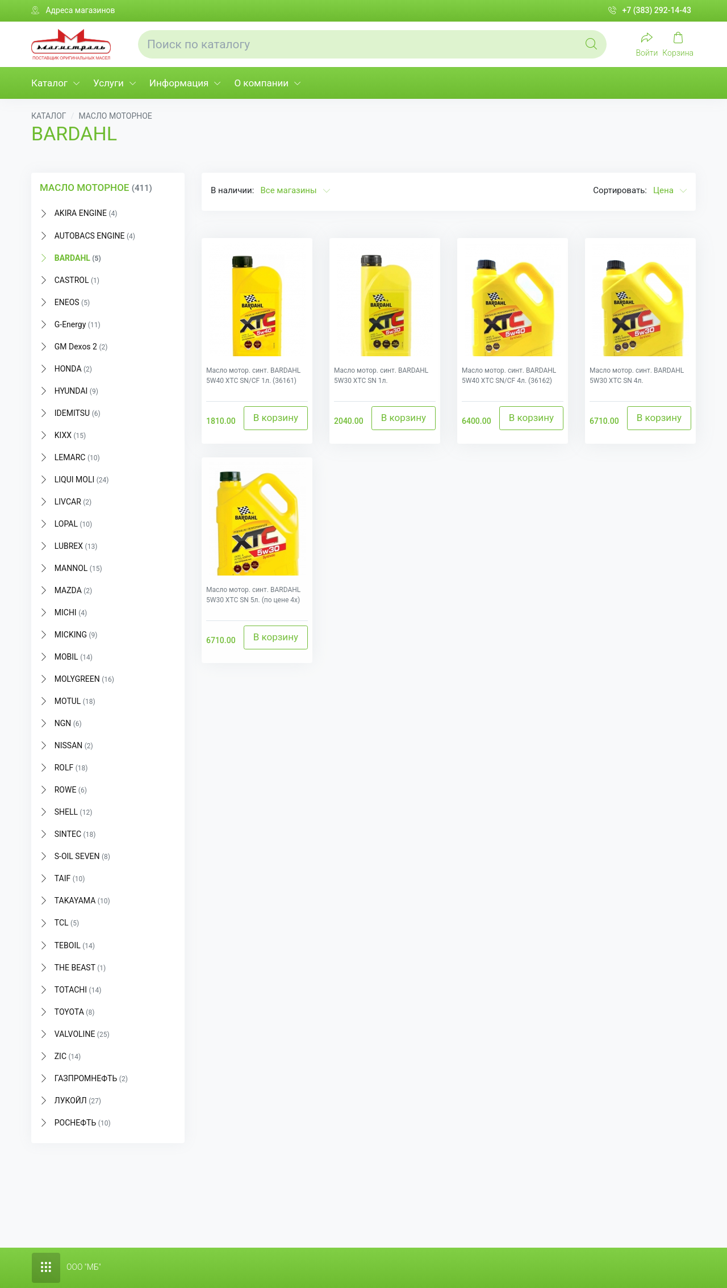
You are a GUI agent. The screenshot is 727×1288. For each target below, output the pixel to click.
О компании (261, 83)
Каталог (49, 83)
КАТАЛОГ (48, 115)
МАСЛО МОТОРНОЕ (115, 115)
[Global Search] (591, 44)
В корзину (275, 417)
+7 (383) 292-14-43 (649, 11)
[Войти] (647, 44)
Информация (179, 83)
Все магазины (294, 190)
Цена (670, 190)
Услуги (108, 83)
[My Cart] (677, 44)
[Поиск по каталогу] (372, 44)
